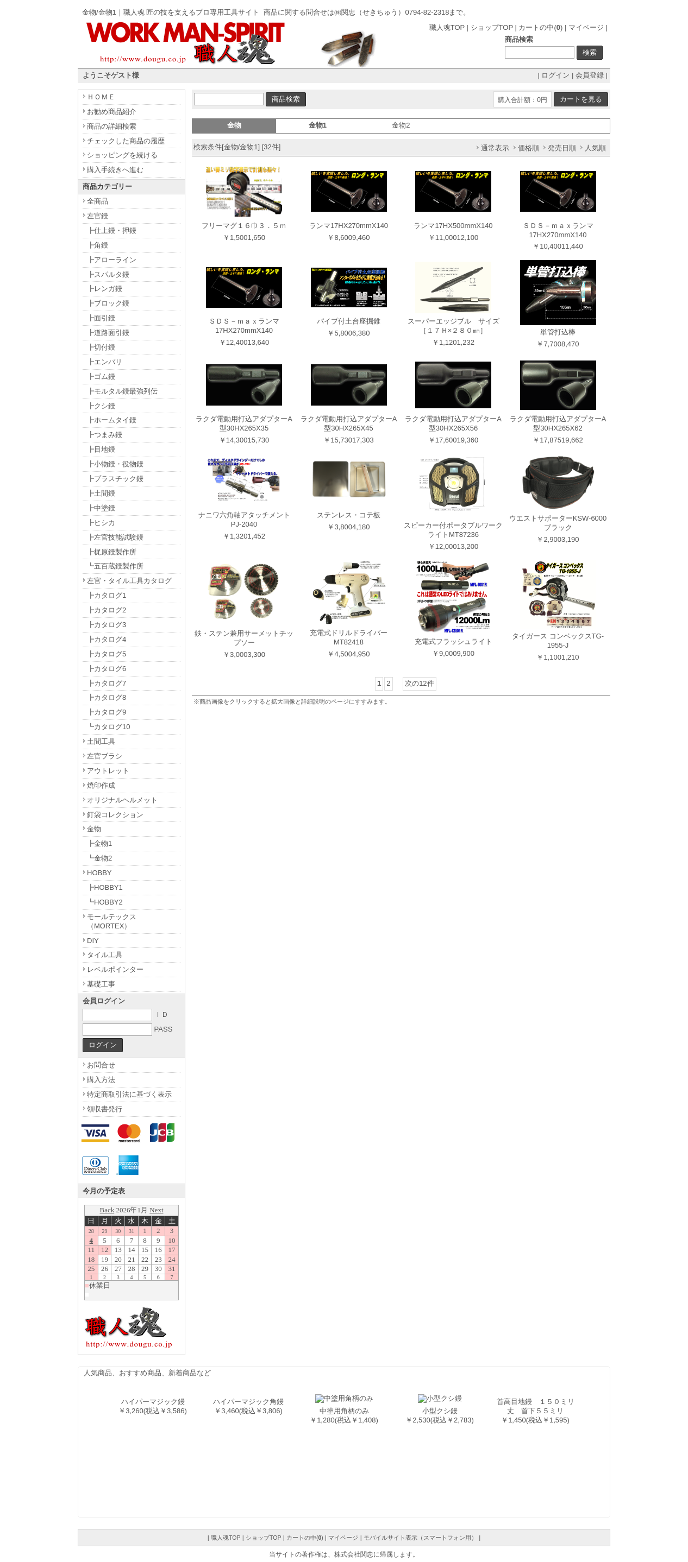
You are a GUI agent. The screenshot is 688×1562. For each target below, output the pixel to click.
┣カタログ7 (106, 683)
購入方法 (101, 1080)
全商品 (97, 201)
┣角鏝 (97, 245)
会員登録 (590, 75)
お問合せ (101, 1065)
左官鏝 (97, 216)
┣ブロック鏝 (108, 303)
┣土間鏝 (101, 493)
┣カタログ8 (106, 697)
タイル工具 (104, 955)
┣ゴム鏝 (101, 376)
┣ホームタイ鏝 (111, 420)
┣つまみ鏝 (104, 435)
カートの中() (540, 27)
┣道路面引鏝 (108, 332)
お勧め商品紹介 (111, 111)
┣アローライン (111, 260)
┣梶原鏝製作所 (111, 552)
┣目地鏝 (101, 449)
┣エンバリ (104, 362)
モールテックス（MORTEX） (111, 921)
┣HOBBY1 (105, 887)
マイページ (586, 27)
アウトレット (108, 771)
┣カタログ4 (106, 639)
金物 (94, 829)
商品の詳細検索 (111, 126)
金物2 (401, 125)
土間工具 (101, 741)
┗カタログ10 (108, 727)
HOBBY (99, 873)
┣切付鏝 (101, 347)
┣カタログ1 (106, 595)
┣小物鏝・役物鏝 (115, 464)
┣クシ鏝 (101, 406)
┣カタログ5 (106, 654)
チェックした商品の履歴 (126, 141)
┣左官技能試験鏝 (115, 537)
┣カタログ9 (106, 712)
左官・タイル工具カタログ (129, 581)
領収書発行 (104, 1109)
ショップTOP (492, 27)
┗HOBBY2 (105, 902)
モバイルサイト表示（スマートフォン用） (420, 1537)
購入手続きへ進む (115, 170)
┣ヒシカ (101, 522)
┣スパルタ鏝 (108, 274)
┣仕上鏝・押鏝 (111, 230)
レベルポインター (115, 969)
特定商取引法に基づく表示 (129, 1094)
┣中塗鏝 (101, 508)
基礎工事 (101, 984)
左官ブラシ (104, 756)
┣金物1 (99, 843)
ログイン (555, 75)
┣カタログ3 (106, 625)
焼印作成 (101, 785)
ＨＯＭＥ (101, 97)
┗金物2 (99, 858)
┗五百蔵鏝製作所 (115, 566)
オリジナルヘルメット (122, 800)
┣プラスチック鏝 (115, 479)
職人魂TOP (447, 27)
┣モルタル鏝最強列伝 (122, 391)
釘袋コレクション (115, 815)
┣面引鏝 (101, 318)
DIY (93, 941)
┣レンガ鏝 (104, 288)
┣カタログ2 (106, 610)
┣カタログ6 (106, 669)
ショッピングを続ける (122, 155)
